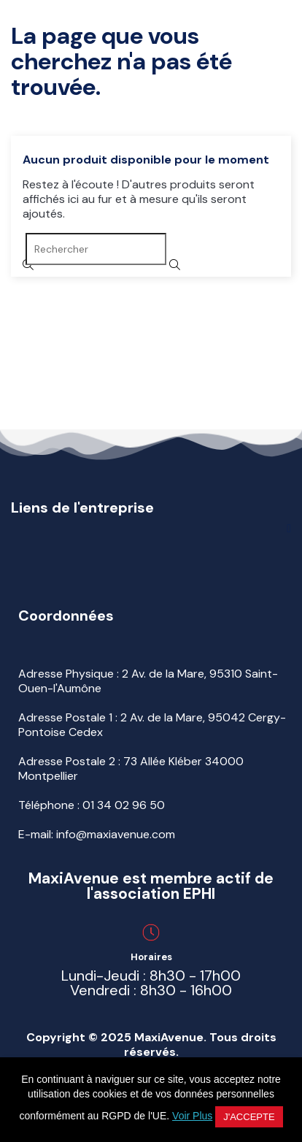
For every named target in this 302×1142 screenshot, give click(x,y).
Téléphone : (91, 805)
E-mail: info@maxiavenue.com (96, 834)
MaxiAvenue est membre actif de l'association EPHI (151, 886)
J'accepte (248, 1116)
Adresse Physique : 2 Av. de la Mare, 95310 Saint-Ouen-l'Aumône (148, 681)
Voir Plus (192, 1116)
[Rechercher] (96, 249)
